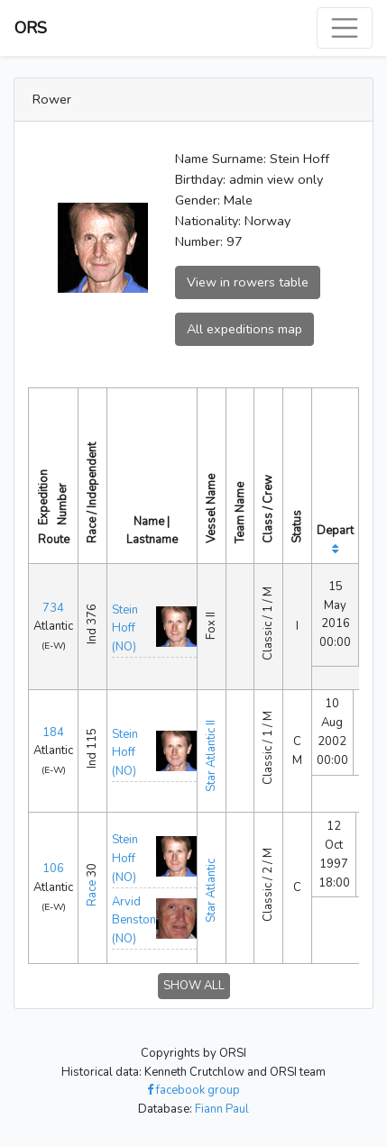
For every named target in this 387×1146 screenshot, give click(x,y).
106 (53, 868)
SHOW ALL (194, 986)
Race (92, 893)
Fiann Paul (222, 1109)
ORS (30, 28)
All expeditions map (244, 329)
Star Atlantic (211, 891)
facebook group (193, 1090)
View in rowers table (248, 282)
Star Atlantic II (211, 756)
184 (53, 732)
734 (53, 608)
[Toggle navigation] (345, 28)
